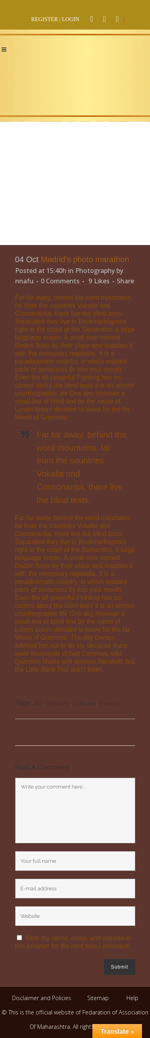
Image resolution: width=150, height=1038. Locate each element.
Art (39, 703)
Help (132, 998)
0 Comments (60, 281)
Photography (95, 270)
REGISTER (44, 19)
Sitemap (98, 998)
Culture (84, 703)
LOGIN (71, 19)
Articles (58, 703)
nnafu (24, 281)
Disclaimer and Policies (42, 998)
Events (109, 703)
